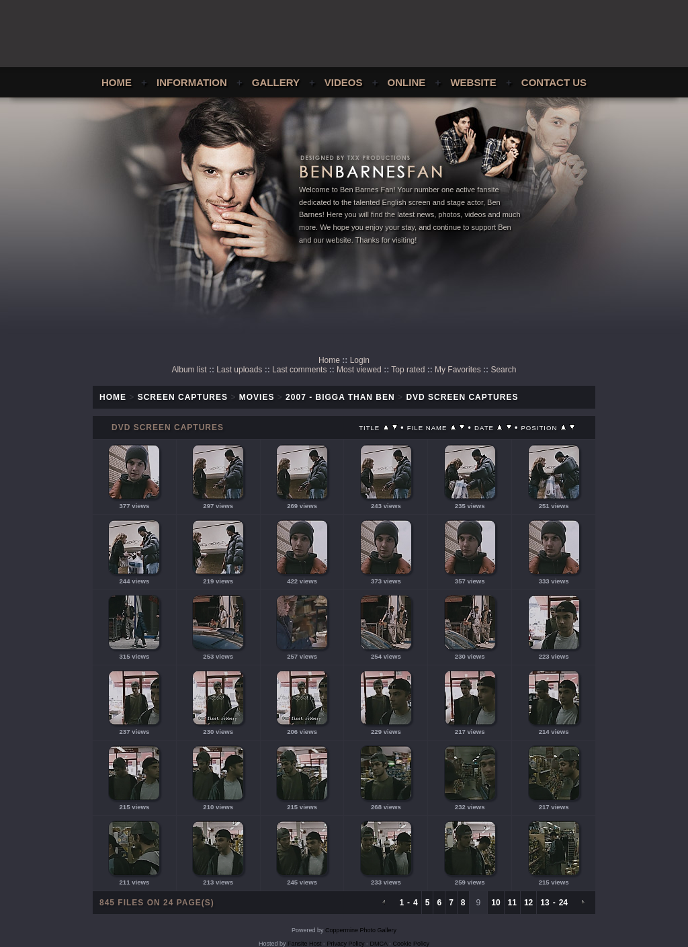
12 (528, 902)
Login (360, 360)
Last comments (299, 369)
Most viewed (359, 369)
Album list (189, 369)
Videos (344, 82)
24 (563, 902)
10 (495, 902)
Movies (257, 397)
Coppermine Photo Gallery (360, 930)
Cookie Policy (411, 943)
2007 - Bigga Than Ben (340, 397)
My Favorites (458, 369)
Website (473, 82)
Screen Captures (183, 397)
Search (503, 369)
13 (544, 902)
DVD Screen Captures (462, 397)
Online (407, 82)
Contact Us (554, 82)
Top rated (408, 369)
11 (512, 902)
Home (116, 82)
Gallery (276, 82)
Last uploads (239, 369)
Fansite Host (305, 943)
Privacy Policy (346, 943)
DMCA (379, 943)
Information (192, 82)
